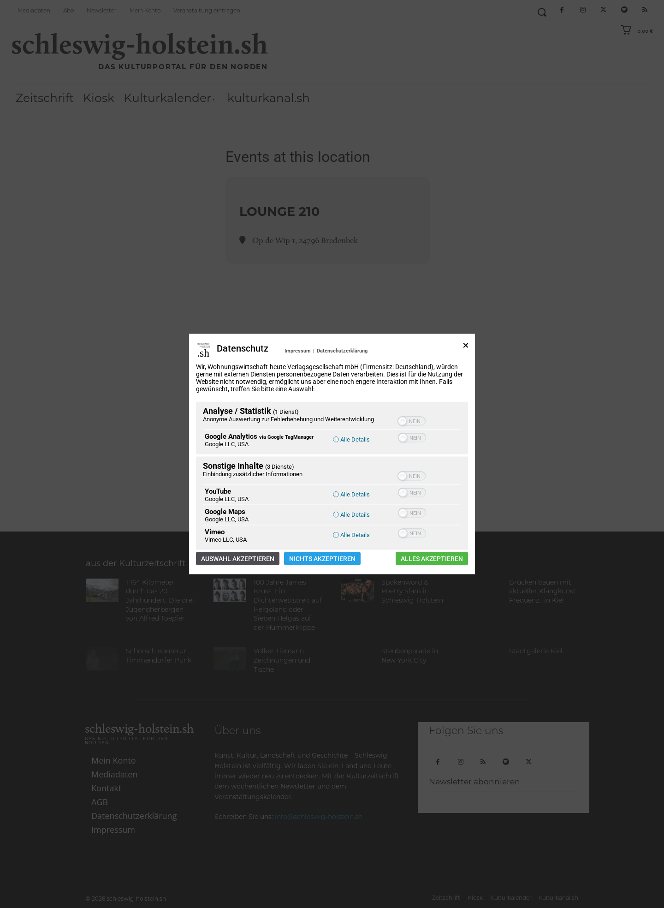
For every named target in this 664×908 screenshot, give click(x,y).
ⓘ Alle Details (351, 439)
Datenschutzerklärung (342, 351)
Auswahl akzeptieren (237, 558)
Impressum (298, 351)
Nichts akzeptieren (322, 558)
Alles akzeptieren (432, 558)
